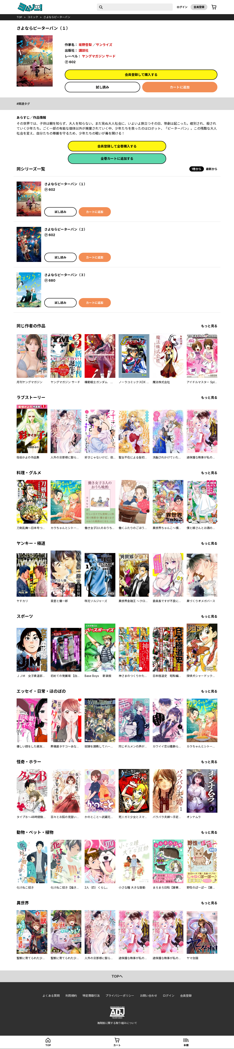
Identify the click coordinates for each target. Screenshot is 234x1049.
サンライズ (104, 45)
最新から (211, 169)
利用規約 (71, 995)
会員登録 (199, 7)
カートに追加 (180, 87)
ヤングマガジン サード (99, 56)
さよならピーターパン (56, 17)
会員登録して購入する (141, 75)
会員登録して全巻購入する (117, 146)
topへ (117, 976)
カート (117, 1045)
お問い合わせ (148, 995)
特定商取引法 (91, 995)
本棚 (186, 1045)
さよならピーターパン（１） (65, 184)
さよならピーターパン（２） (65, 229)
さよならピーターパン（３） (65, 275)
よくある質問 (51, 995)
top (19, 17)
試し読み (102, 87)
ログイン (182, 7)
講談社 (84, 50)
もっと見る (209, 326)
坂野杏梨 (85, 45)
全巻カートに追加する (117, 159)
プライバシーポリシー (120, 995)
